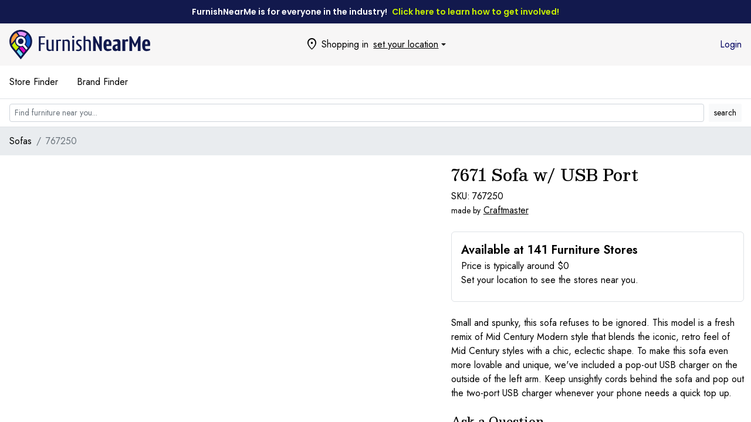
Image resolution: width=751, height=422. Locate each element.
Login (731, 44)
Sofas (20, 141)
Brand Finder (102, 82)
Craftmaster (506, 210)
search (725, 112)
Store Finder (33, 82)
